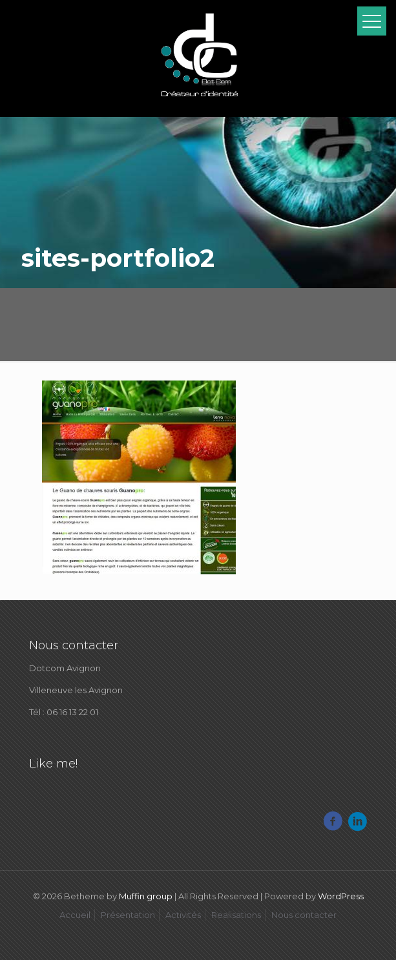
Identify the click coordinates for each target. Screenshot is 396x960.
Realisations (236, 915)
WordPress (341, 896)
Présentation (128, 915)
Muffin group (145, 896)
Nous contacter (304, 915)
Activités (183, 915)
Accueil (74, 915)
